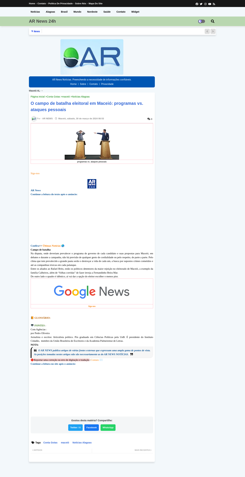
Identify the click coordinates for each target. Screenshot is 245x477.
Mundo (77, 11)
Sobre (83, 84)
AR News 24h (42, 21)
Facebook (91, 427)
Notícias (35, 11)
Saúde (107, 11)
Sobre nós (80, 3)
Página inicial (38, 96)
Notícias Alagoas (80, 96)
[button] (207, 31)
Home (32, 3)
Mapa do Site (96, 3)
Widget (135, 11)
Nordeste (92, 11)
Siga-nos (35, 173)
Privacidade (107, 84)
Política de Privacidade (60, 3)
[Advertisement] (92, 222)
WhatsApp (108, 427)
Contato (41, 3)
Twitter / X (75, 427)
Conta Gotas (53, 96)
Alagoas (50, 11)
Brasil (64, 11)
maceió (66, 96)
